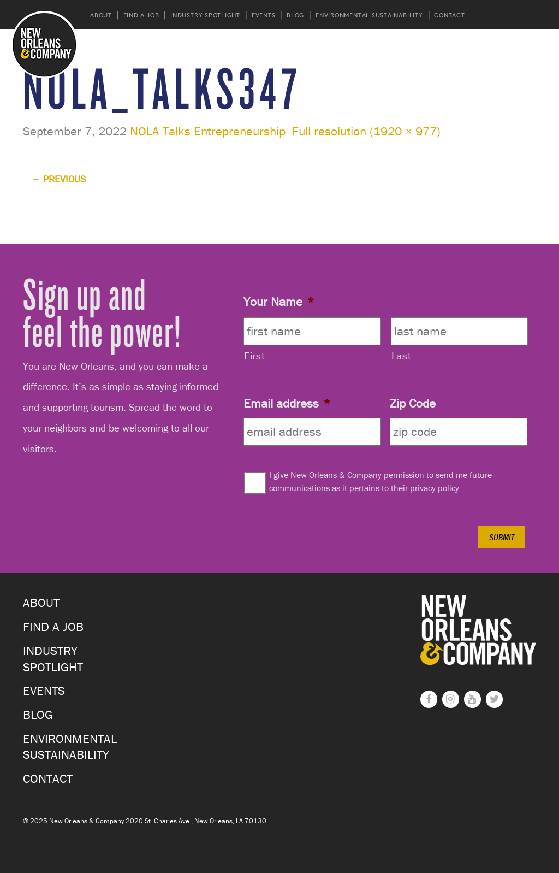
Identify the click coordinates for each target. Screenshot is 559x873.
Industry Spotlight (205, 15)
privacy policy (434, 487)
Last (401, 355)
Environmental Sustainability (369, 15)
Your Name (278, 301)
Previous (58, 179)
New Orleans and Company (44, 44)
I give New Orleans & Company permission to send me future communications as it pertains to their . (380, 481)
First (254, 355)
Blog (295, 15)
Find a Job (141, 15)
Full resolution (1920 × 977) (366, 131)
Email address (286, 403)
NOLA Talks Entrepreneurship (208, 131)
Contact (449, 15)
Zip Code (413, 403)
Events (264, 15)
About (101, 15)
